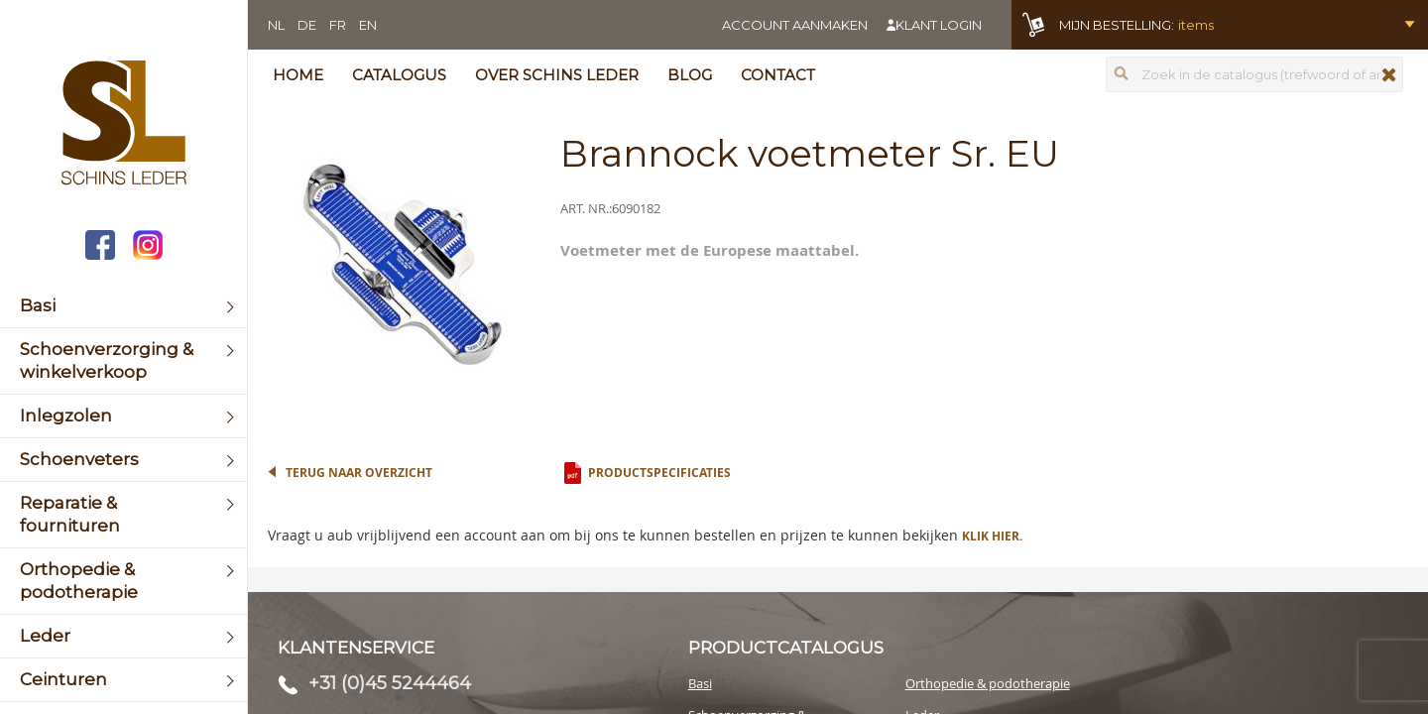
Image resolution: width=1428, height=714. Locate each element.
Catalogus (399, 74)
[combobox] (1254, 74)
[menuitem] (123, 306)
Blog (689, 74)
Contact (778, 74)
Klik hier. (992, 536)
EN (368, 25)
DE (307, 25)
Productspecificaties (659, 472)
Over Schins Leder (557, 74)
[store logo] (123, 125)
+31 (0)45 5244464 (389, 683)
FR (337, 25)
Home (298, 74)
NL (276, 25)
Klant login (938, 25)
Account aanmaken (795, 25)
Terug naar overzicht (359, 472)
